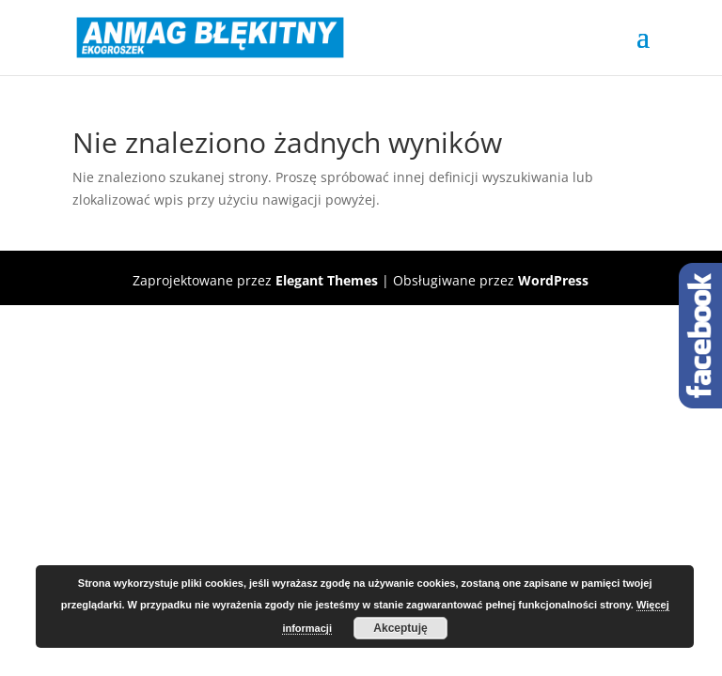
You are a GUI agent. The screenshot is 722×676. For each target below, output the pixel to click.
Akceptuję (400, 628)
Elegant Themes (326, 280)
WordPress (553, 280)
